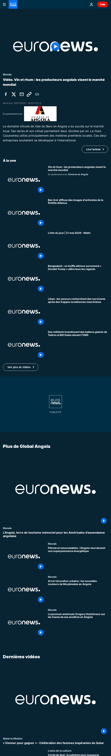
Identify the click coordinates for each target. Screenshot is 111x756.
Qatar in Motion (12, 738)
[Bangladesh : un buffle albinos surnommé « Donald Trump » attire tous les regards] (78, 279)
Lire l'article (93, 149)
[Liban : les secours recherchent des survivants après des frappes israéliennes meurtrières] (78, 311)
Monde (7, 528)
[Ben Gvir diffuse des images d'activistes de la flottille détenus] (78, 213)
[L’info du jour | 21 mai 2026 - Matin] (78, 245)
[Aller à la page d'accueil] (13, 4)
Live (102, 4)
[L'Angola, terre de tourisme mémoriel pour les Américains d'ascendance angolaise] (55, 534)
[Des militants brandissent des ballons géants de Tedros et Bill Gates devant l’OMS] (78, 344)
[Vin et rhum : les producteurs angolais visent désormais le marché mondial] (78, 180)
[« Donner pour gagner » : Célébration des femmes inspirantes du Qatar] (55, 743)
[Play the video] (55, 46)
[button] (20, 367)
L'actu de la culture (60, 750)
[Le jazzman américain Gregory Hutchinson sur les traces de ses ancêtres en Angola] (78, 624)
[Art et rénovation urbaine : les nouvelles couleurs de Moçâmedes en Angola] (78, 592)
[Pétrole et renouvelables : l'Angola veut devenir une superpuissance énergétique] (78, 559)
